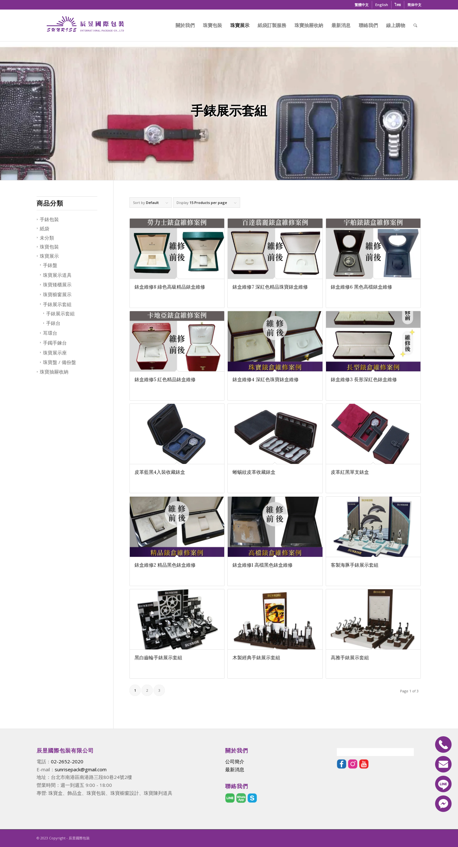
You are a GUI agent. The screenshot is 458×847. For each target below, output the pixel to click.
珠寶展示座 (55, 352)
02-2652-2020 (67, 761)
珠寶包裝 (49, 246)
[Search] (415, 25)
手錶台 (53, 323)
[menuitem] (361, 5)
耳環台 (50, 333)
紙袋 (44, 228)
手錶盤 (50, 265)
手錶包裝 (49, 219)
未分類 (47, 237)
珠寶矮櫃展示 (57, 284)
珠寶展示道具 (57, 275)
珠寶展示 (49, 256)
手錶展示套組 (57, 304)
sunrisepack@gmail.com (81, 769)
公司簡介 (234, 761)
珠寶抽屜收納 (54, 371)
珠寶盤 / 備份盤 (59, 362)
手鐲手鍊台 (55, 343)
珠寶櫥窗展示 (57, 294)
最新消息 (234, 769)
